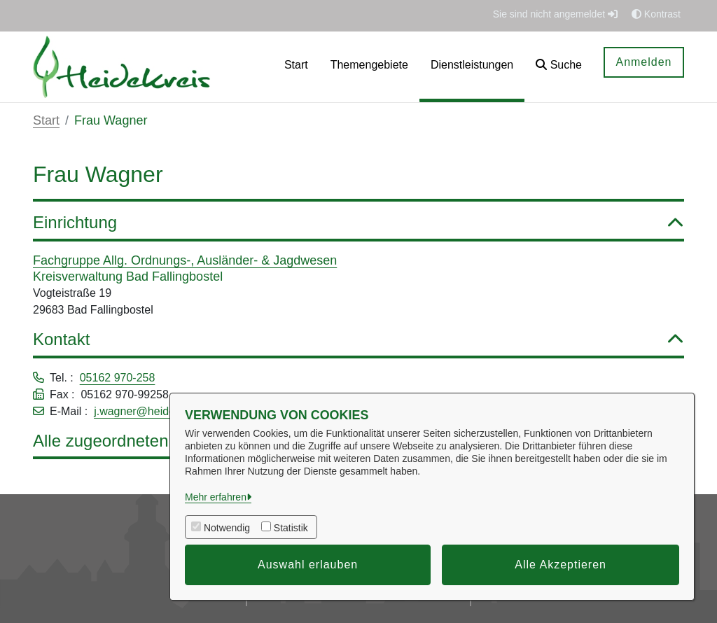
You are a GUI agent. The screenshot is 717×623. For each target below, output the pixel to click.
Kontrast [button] (656, 14)
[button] (558, 66)
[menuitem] (296, 66)
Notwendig (227, 527)
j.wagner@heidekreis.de (154, 411)
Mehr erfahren (215, 497)
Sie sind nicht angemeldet (555, 14)
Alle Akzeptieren (560, 564)
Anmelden (643, 62)
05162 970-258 (117, 378)
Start (46, 120)
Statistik (291, 527)
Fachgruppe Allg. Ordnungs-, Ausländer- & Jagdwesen (185, 260)
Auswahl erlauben (308, 564)
